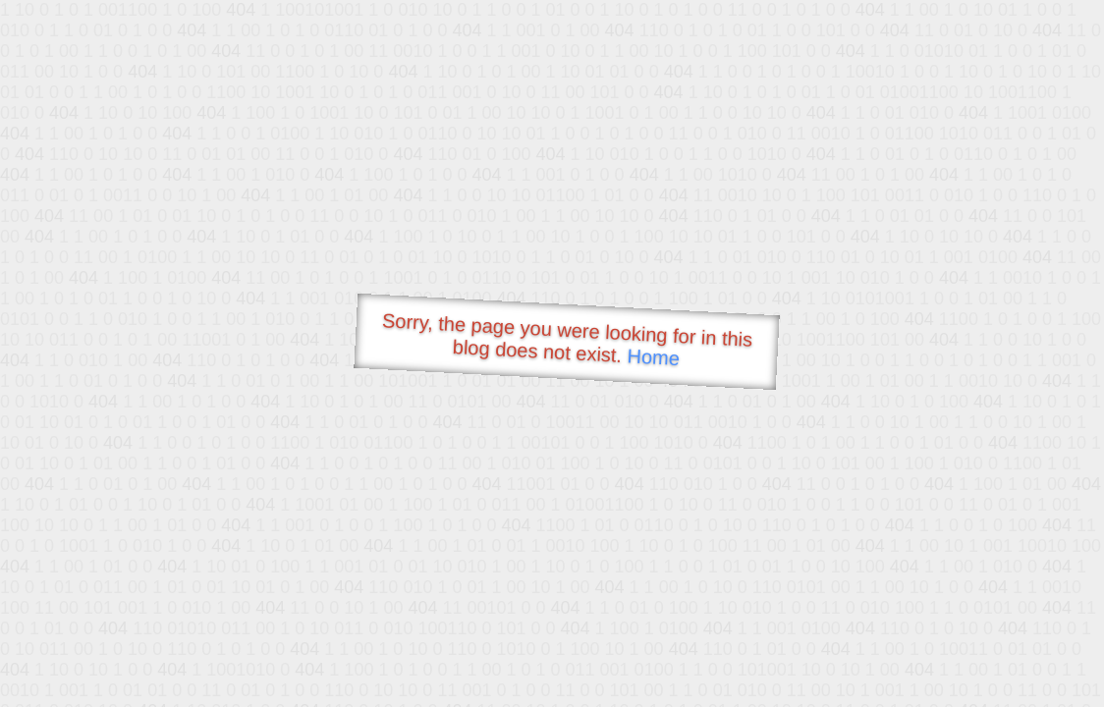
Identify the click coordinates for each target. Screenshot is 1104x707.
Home (653, 357)
